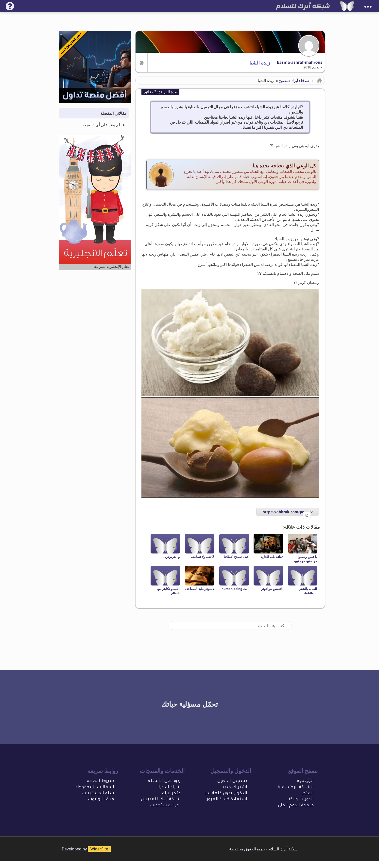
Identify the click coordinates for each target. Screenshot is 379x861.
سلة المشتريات (98, 793)
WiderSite (99, 849)
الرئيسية (305, 781)
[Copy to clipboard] (307, 515)
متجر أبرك (171, 793)
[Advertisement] (95, 352)
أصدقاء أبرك (300, 80)
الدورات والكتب (299, 799)
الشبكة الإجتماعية (296, 787)
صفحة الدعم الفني (296, 805)
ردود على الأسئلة (164, 781)
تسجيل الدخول (232, 781)
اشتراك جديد (234, 787)
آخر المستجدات (165, 805)
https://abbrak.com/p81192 (287, 511)
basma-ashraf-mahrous (299, 62)
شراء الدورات (168, 787)
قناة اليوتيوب (101, 799)
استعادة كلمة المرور (227, 799)
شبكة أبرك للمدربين (161, 799)
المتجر (307, 793)
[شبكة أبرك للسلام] (347, 6)
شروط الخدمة (100, 781)
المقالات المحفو (98, 787)
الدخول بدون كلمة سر (225, 793)
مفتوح (283, 80)
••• (368, 7)
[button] (142, 62)
